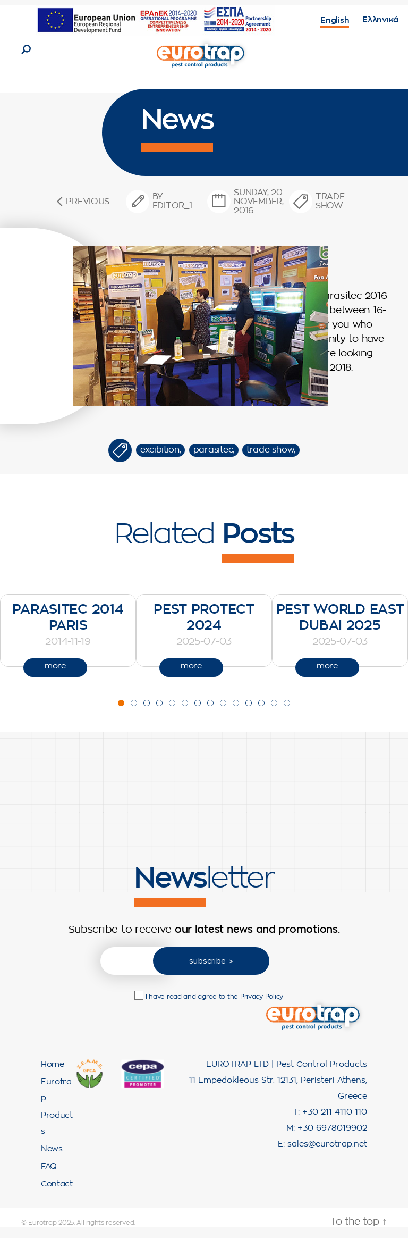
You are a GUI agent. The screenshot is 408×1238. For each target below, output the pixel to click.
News (52, 1160)
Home (52, 1075)
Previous (87, 212)
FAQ (49, 1177)
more (55, 677)
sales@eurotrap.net (327, 1155)
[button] (121, 713)
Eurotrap (42, 1233)
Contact (57, 1195)
